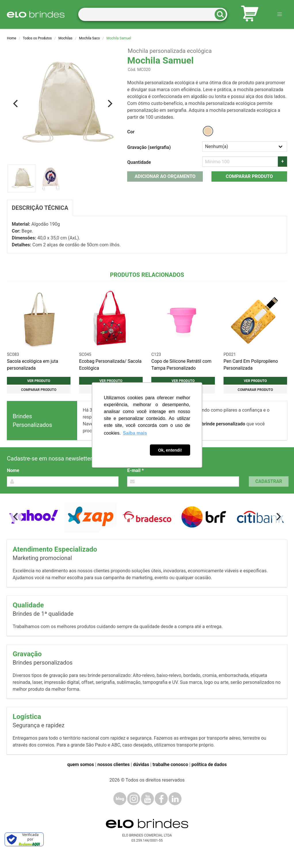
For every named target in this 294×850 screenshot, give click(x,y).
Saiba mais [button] (135, 433)
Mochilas (65, 38)
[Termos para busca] (152, 14)
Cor (130, 132)
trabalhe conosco (170, 764)
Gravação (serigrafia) (149, 147)
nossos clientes (114, 764)
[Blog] (119, 798)
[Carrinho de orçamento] (249, 14)
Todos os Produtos (37, 38)
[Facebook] (161, 798)
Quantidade (139, 162)
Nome (13, 470)
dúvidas (141, 764)
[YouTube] (147, 798)
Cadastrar (268, 481)
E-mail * (135, 470)
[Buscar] (222, 14)
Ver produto (38, 381)
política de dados (209, 764)
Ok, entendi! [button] (170, 450)
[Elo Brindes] (35, 14)
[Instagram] (133, 798)
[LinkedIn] (175, 798)
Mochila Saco (89, 38)
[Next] (109, 103)
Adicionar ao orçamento (165, 176)
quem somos (80, 764)
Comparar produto (249, 176)
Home (11, 38)
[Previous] (16, 103)
